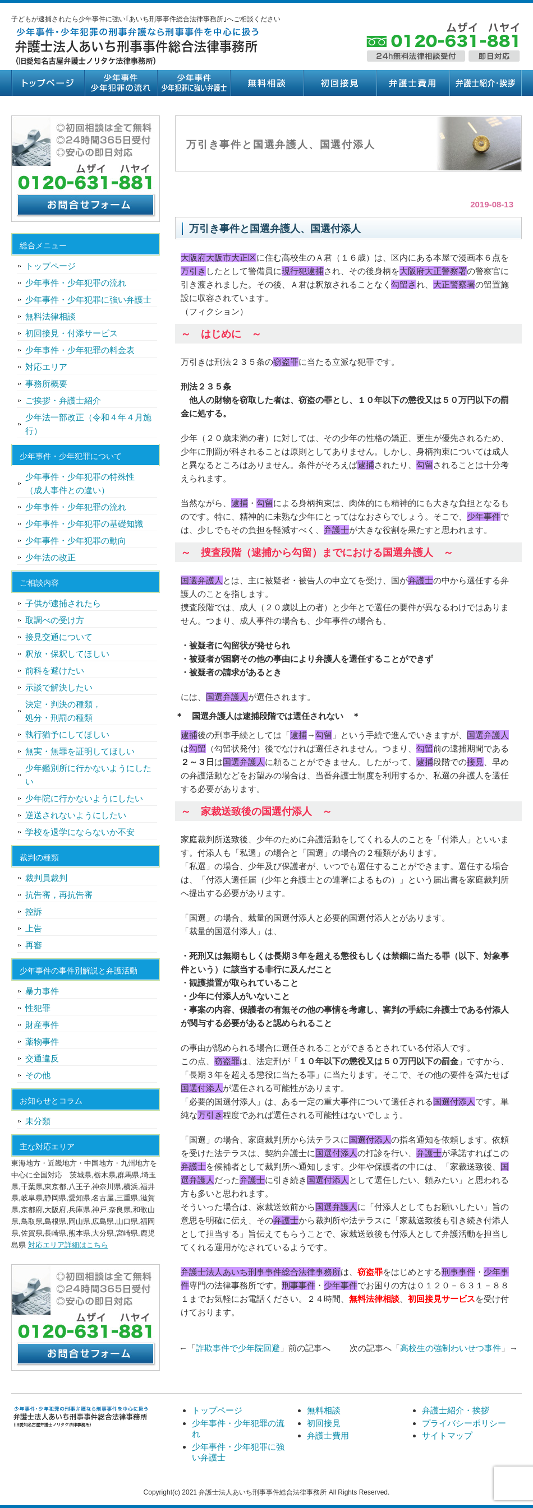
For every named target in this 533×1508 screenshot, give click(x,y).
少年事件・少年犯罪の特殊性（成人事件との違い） (80, 483)
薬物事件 (42, 1041)
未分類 (37, 1121)
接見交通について (59, 637)
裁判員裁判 (46, 878)
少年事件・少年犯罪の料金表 (80, 350)
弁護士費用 (412, 83)
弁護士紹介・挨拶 (485, 83)
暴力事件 (42, 991)
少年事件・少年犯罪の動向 (75, 540)
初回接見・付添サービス (71, 333)
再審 (33, 945)
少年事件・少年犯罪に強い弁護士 (193, 83)
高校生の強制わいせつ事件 (450, 1348)
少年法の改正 (50, 557)
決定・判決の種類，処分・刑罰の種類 (63, 710)
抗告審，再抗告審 (59, 894)
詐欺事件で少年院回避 (238, 1348)
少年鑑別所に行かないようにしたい (88, 774)
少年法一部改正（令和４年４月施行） (88, 423)
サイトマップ (447, 1435)
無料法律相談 (50, 316)
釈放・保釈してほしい (67, 653)
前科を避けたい (54, 670)
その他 (37, 1075)
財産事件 (42, 1024)
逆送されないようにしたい (75, 815)
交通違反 (42, 1058)
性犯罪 (37, 1008)
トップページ (47, 83)
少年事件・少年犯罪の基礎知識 (84, 523)
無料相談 (266, 83)
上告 (33, 928)
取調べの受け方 (54, 620)
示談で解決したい (59, 687)
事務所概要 (46, 383)
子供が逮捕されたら (63, 603)
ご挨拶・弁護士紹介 (63, 400)
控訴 (33, 911)
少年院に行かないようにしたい (84, 798)
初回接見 (339, 83)
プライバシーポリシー (464, 1423)
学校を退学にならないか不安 (80, 832)
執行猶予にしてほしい (67, 734)
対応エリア (46, 367)
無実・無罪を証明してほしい (80, 751)
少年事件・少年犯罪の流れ (120, 83)
